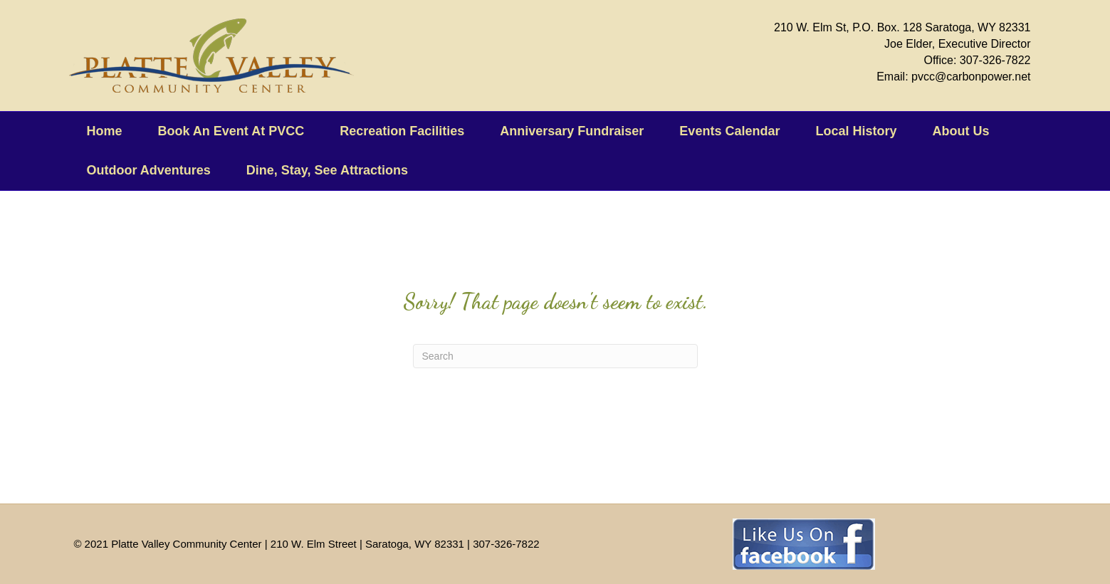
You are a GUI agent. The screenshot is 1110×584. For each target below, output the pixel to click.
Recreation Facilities (402, 131)
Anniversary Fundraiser (572, 131)
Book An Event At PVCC (231, 131)
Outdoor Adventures (149, 170)
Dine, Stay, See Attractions (327, 170)
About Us (960, 131)
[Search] (555, 356)
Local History (855, 131)
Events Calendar (729, 131)
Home (104, 131)
